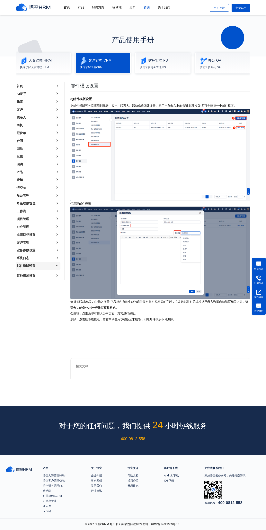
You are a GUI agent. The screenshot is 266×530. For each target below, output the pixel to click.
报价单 (21, 133)
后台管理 (23, 195)
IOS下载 (169, 480)
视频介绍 (133, 480)
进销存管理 (50, 500)
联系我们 (96, 485)
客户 (20, 109)
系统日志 (23, 258)
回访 (20, 164)
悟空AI (21, 187)
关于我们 (164, 7)
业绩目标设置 (26, 234)
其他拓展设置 (26, 275)
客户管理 (23, 242)
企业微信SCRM (52, 495)
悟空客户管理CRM (54, 480)
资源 (147, 7)
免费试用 (240, 7)
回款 (20, 148)
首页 (67, 7)
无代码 (47, 511)
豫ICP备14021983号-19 (164, 524)
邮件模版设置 (26, 266)
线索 (20, 101)
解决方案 (98, 7)
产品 (81, 7)
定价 (132, 7)
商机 (20, 125)
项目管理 (23, 219)
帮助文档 (133, 475)
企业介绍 (96, 475)
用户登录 (219, 7)
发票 (20, 156)
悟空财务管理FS (53, 485)
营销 (20, 180)
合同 (20, 140)
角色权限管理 (26, 203)
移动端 (117, 7)
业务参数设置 (26, 250)
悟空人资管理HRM (54, 475)
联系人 (21, 117)
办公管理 (23, 226)
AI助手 (21, 94)
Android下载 (171, 475)
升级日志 (133, 485)
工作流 (21, 211)
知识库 (47, 506)
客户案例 (96, 480)
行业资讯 (96, 490)
